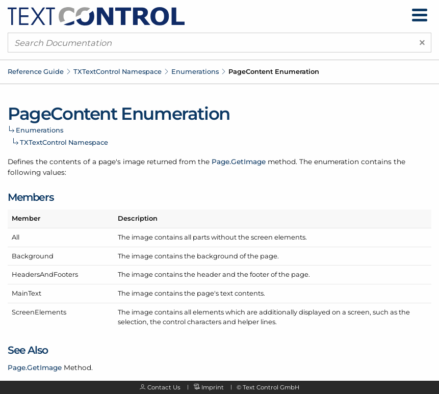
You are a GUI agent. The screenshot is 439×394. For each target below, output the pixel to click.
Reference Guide (36, 71)
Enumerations (195, 71)
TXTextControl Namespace (117, 71)
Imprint (212, 387)
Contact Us (163, 387)
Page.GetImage (239, 161)
